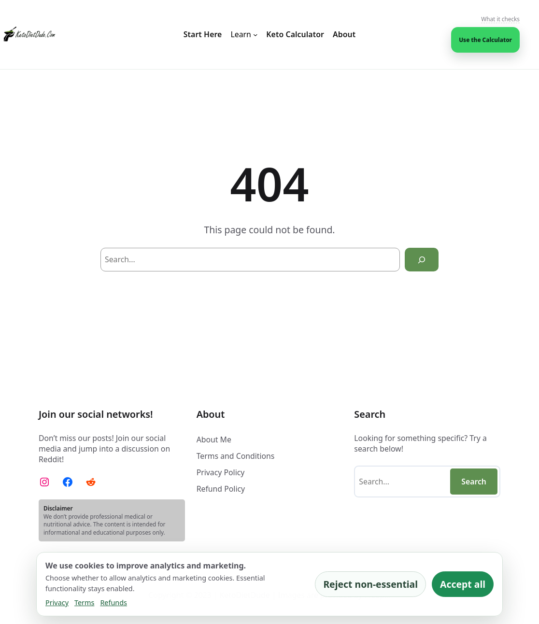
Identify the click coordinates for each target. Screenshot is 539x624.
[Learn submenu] (243, 34)
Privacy (57, 602)
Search (473, 481)
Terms (84, 602)
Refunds (113, 602)
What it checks (500, 19)
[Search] (422, 259)
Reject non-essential (370, 584)
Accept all (462, 584)
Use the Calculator (485, 39)
